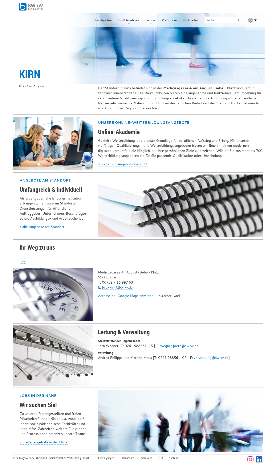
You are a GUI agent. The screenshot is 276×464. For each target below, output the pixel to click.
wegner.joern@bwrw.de (179, 346)
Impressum (146, 458)
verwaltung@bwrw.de (211, 357)
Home (22, 86)
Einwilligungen (106, 458)
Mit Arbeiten (190, 20)
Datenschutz (127, 458)
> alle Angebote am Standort (42, 227)
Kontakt (173, 458)
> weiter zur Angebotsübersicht (123, 164)
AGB (160, 458)
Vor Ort (32, 86)
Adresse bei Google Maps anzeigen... (127, 296)
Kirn (23, 261)
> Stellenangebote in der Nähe (43, 442)
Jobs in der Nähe (38, 395)
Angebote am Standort (45, 180)
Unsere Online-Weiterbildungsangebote (143, 122)
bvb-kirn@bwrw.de (117, 287)
